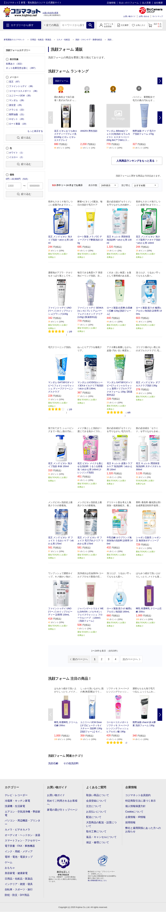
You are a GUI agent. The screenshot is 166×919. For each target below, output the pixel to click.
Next (159, 117)
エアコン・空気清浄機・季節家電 (22, 813)
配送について (93, 817)
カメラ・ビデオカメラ (17, 829)
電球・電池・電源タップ (19, 856)
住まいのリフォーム (129, 2)
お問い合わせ (144, 16)
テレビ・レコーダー (16, 795)
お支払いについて (96, 811)
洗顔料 (110, 40)
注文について (93, 806)
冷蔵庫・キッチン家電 (17, 800)
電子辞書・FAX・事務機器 (20, 846)
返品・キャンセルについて (101, 837)
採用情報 (130, 822)
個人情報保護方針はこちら (97, 880)
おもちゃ (10, 867)
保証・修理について (97, 842)
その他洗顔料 (71, 763)
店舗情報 (111, 2)
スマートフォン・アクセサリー (22, 840)
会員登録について (96, 800)
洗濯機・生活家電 (15, 806)
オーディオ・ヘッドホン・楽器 (22, 835)
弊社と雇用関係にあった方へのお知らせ (143, 830)
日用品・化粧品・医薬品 (40, 40)
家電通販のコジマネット (14, 40)
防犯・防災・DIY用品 (17, 895)
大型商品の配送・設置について (101, 824)
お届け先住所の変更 (50, 13)
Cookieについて (134, 811)
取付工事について (96, 831)
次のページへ (130, 659)
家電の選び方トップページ (62, 809)
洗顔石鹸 (53, 763)
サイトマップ (157, 16)
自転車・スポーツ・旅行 (19, 889)
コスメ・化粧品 (63, 40)
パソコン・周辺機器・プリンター (22, 822)
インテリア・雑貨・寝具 (19, 884)
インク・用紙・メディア (19, 851)
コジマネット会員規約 (138, 795)
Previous (50, 117)
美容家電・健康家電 (16, 873)
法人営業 (146, 2)
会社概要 (158, 2)
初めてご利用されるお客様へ (62, 802)
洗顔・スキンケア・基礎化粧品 (88, 40)
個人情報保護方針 (135, 806)
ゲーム (8, 862)
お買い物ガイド (129, 16)
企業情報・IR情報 (135, 817)
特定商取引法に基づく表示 (140, 800)
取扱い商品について (97, 795)
